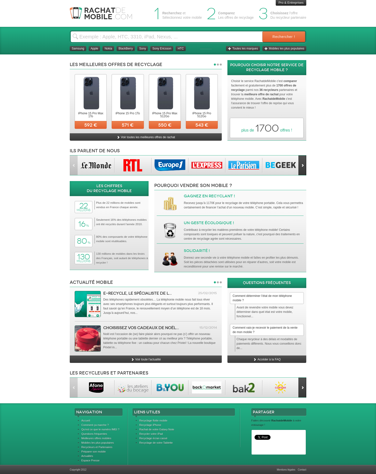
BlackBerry (126, 48)
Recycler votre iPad (151, 433)
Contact (302, 469)
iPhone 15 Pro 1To (128, 113)
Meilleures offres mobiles (96, 438)
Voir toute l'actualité (146, 359)
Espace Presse (90, 460)
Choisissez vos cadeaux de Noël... (141, 327)
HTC (181, 48)
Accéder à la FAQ (267, 359)
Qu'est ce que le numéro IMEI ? (100, 429)
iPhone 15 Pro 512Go (201, 115)
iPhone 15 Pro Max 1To (90, 115)
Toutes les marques (243, 48)
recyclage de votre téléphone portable (250, 203)
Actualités (87, 456)
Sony (142, 48)
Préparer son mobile (93, 451)
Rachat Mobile (105, 13)
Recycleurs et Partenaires (96, 447)
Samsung (78, 48)
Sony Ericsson (161, 48)
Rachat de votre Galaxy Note (156, 429)
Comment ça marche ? (95, 424)
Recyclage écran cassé (153, 438)
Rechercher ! (284, 37)
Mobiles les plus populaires (284, 48)
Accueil (85, 420)
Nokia (108, 48)
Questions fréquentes (94, 433)
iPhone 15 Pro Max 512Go (164, 115)
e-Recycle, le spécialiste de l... (137, 293)
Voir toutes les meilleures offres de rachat (146, 137)
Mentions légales (286, 469)
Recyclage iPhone (150, 424)
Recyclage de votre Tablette (156, 442)
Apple (94, 48)
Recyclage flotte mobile (153, 420)
